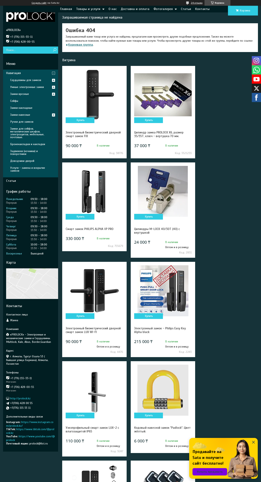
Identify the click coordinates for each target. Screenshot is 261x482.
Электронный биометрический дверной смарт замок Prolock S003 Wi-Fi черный (226, 330)
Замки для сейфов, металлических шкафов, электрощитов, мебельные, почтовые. (27, 133)
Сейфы (14, 101)
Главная (66, 9)
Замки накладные (21, 108)
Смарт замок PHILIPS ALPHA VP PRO (223, 132)
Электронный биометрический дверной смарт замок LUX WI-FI (159, 230)
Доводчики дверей (22, 161)
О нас (112, 9)
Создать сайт (39, 2)
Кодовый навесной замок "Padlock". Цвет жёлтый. (156, 330)
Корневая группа (80, 45)
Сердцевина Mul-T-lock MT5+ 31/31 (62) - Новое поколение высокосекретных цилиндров (93, 431)
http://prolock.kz (20, 398)
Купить (80, 120)
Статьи (186, 9)
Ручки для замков (21, 121)
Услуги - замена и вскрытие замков (27, 169)
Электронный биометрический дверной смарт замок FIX (93, 134)
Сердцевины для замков (25, 80)
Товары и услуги (88, 9)
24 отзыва (196, 2)
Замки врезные (19, 94)
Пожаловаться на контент (189, 478)
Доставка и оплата (135, 9)
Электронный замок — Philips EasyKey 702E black (224, 429)
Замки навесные (20, 115)
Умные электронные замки (27, 87)
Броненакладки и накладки (27, 144)
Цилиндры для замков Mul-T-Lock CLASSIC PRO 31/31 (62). (156, 429)
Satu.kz (148, 474)
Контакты (202, 9)
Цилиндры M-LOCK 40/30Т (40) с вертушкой (88, 230)
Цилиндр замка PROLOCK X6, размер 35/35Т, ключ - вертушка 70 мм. (157, 134)
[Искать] (54, 50)
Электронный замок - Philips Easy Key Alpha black (224, 230)
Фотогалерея (163, 9)
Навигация (13, 73)
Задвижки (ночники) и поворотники (24, 152)
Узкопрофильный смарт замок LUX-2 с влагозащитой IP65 (92, 330)
